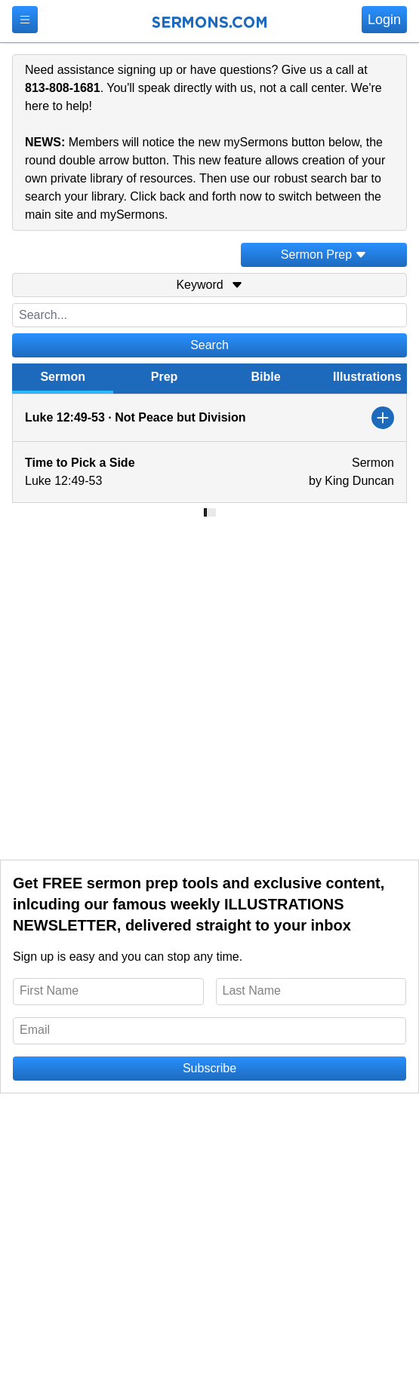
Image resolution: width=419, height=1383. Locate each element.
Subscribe (209, 1068)
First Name (49, 990)
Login (384, 19)
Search (209, 345)
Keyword (209, 284)
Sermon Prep (324, 254)
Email (35, 1029)
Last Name (252, 990)
